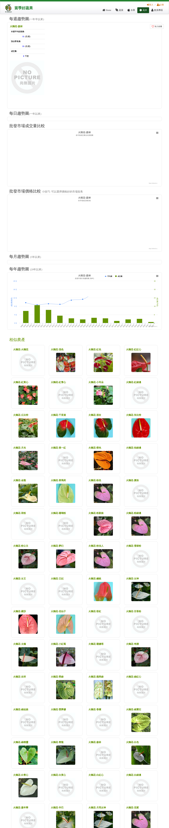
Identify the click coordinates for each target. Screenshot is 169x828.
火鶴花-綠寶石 (133, 709)
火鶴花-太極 (19, 644)
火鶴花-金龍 (19, 480)
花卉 (143, 10)
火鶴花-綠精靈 (20, 742)
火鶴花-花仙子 (58, 611)
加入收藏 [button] (157, 26)
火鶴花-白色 (132, 742)
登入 (150, 5)
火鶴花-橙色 (94, 447)
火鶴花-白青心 (20, 775)
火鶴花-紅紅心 (133, 349)
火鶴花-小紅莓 (58, 644)
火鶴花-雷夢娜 (58, 709)
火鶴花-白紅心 (96, 775)
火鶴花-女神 (132, 578)
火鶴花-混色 (57, 349)
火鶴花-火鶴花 (20, 349)
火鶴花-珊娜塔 (96, 644)
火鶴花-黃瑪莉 (58, 480)
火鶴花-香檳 (94, 709)
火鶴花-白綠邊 (133, 775)
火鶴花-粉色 (94, 480)
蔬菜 (119, 10)
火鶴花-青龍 (57, 742)
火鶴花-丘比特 (20, 415)
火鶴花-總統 (94, 578)
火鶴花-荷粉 (19, 513)
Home (106, 10)
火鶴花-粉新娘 (96, 513)
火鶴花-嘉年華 (20, 807)
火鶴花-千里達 (58, 415)
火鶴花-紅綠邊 (133, 382)
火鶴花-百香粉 (133, 611)
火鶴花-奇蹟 (132, 644)
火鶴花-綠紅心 (133, 676)
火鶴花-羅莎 (19, 611)
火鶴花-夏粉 (132, 480)
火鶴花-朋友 (94, 415)
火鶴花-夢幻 (57, 546)
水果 (131, 10)
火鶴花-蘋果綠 (96, 676)
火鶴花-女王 (19, 578)
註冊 (160, 5)
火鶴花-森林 (16, 26)
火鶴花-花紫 (132, 807)
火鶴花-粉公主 (20, 546)
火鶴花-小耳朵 (96, 382)
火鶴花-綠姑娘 (20, 709)
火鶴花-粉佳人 (96, 546)
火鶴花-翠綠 (57, 676)
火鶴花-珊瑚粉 (58, 513)
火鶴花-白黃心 (58, 775)
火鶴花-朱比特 (133, 415)
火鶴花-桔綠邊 (133, 447)
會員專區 (157, 10)
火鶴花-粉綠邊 (133, 513)
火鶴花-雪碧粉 (133, 546)
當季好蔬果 (23, 8)
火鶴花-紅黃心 (20, 382)
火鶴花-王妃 (57, 578)
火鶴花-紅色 (94, 349)
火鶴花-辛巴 (57, 807)
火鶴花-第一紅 (58, 447)
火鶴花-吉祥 (19, 676)
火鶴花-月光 (19, 447)
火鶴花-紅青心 (58, 382)
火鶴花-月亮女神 (97, 807)
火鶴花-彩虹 (94, 611)
